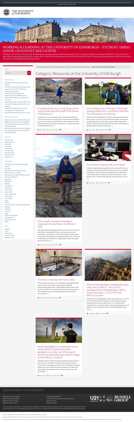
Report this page (52, 403)
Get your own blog (41, 414)
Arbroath (7, 168)
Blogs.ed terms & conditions (11, 396)
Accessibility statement (54, 396)
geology (7, 183)
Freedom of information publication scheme (60, 399)
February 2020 (9, 150)
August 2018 (8, 157)
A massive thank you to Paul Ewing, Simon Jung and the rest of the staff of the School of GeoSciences (18, 89)
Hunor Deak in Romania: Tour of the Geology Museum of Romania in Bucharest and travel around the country (17, 110)
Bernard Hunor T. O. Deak (12, 173)
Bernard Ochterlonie (11, 177)
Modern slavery (51, 401)
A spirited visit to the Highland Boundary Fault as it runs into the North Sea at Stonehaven (17, 124)
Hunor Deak (8, 192)
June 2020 (8, 144)
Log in (6, 231)
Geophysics (8, 188)
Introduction (9, 196)
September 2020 (10, 142)
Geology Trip (9, 185)
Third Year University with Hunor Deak (56, 279)
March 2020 (8, 148)
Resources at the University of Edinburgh (17, 205)
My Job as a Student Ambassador (20, 120)
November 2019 (9, 155)
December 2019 (9, 153)
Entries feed (8, 233)
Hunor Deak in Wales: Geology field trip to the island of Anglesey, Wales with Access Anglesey (18, 104)
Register (7, 229)
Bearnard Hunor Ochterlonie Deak (15, 170)
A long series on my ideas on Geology (16, 164)
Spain (6, 213)
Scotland (7, 209)
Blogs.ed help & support (10, 403)
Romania (7, 207)
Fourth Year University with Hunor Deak (106, 164)
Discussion (8, 179)
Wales (6, 222)
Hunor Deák (8, 190)
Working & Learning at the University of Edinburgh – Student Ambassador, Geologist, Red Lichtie (66, 49)
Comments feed (10, 235)
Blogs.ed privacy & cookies (11, 399)
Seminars (8, 211)
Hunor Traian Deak (10, 194)
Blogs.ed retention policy (10, 401)
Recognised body (48, 408)
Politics (7, 202)
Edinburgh (8, 181)
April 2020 (8, 146)
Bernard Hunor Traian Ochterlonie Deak (17, 175)
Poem (6, 200)
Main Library (8, 198)
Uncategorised (9, 217)
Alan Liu (7, 166)
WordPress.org (9, 237)
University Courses (10, 220)
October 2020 (9, 140)
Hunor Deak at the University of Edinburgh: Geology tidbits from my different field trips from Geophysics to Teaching (108, 111)
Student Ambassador (11, 215)
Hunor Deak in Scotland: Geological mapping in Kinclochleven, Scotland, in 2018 (57, 224)
